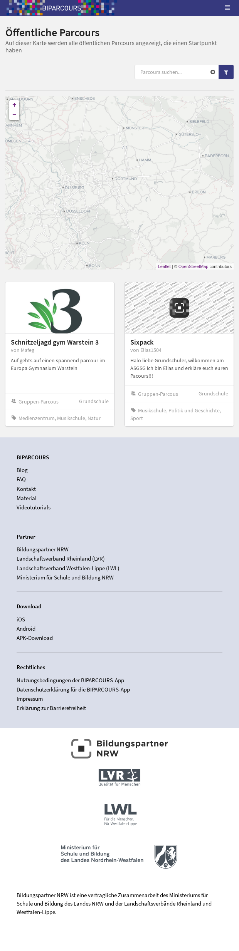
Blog (22, 470)
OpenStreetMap (193, 266)
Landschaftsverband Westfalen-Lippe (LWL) (68, 568)
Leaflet (164, 266)
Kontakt (26, 488)
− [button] (14, 115)
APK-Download (35, 637)
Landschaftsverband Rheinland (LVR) (61, 558)
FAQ (21, 479)
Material (27, 498)
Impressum (30, 698)
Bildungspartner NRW (43, 549)
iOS (21, 619)
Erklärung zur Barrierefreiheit (51, 708)
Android (26, 628)
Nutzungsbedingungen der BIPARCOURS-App (70, 680)
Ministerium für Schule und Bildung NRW (65, 577)
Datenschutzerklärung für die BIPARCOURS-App (73, 689)
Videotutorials (33, 507)
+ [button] (14, 105)
